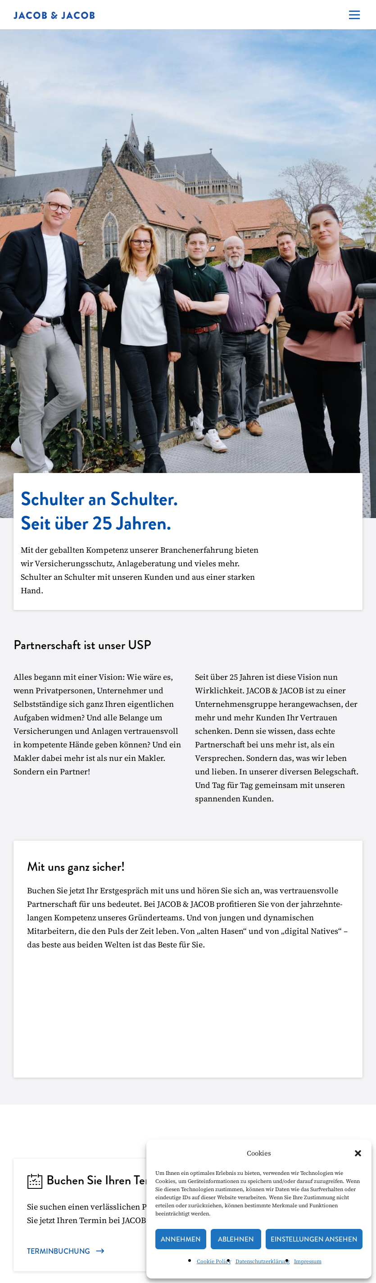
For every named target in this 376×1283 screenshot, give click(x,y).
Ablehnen (236, 1239)
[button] (357, 1153)
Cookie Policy (214, 1261)
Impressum (308, 1261)
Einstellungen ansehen (314, 1239)
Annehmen (181, 1239)
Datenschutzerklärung (263, 1261)
